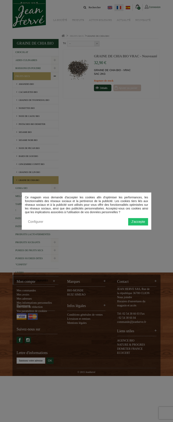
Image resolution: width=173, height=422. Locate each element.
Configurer (35, 221)
